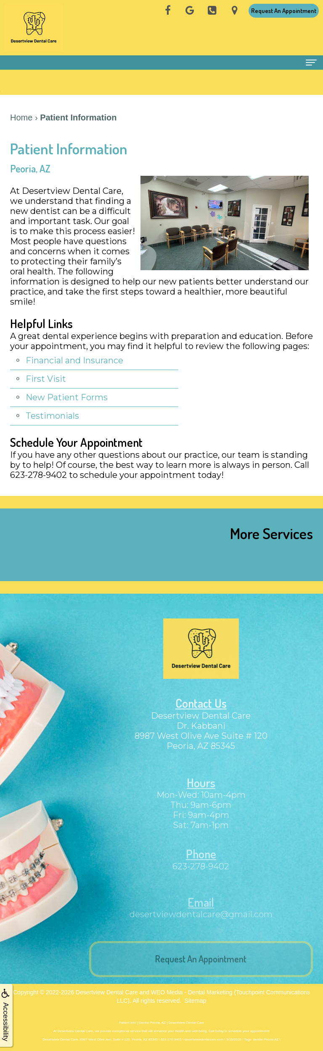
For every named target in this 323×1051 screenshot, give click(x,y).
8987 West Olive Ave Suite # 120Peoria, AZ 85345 (201, 749)
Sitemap (195, 1000)
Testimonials (52, 416)
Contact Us (201, 712)
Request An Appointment (283, 11)
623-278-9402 (200, 876)
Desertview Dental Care (107, 992)
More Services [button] (271, 533)
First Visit (46, 379)
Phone (201, 863)
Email (201, 910)
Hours (201, 792)
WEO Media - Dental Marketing (192, 992)
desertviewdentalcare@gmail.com (201, 923)
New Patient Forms (67, 397)
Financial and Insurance (74, 360)
